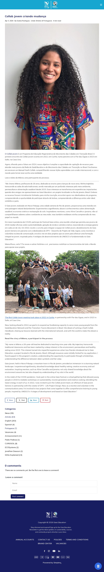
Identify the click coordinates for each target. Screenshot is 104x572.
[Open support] (98, 566)
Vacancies (10, 432)
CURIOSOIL (11, 443)
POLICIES (58, 539)
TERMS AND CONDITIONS (77, 539)
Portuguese (47, 21)
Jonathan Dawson (14, 451)
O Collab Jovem (11, 154)
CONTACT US (44, 539)
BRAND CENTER (45, 543)
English (10, 421)
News (9, 413)
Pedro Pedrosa (12, 440)
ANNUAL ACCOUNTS (25, 539)
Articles (38, 21)
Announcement (13, 436)
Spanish (10, 424)
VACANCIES (61, 543)
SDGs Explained (13, 455)
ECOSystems (12, 447)
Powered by (52, 562)
